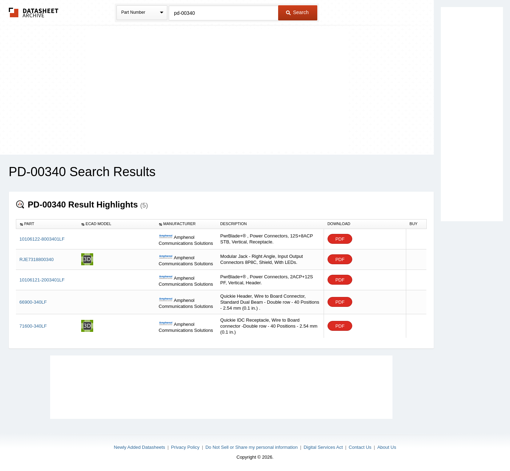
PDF (339, 239)
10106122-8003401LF (42, 239)
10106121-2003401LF (42, 280)
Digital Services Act (323, 447)
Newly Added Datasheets (139, 447)
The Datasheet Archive (34, 12)
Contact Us (360, 447)
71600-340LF (33, 326)
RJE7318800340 (36, 259)
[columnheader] (47, 224)
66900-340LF (33, 302)
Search (297, 12)
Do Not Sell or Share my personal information (251, 447)
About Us (386, 447)
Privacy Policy (185, 447)
